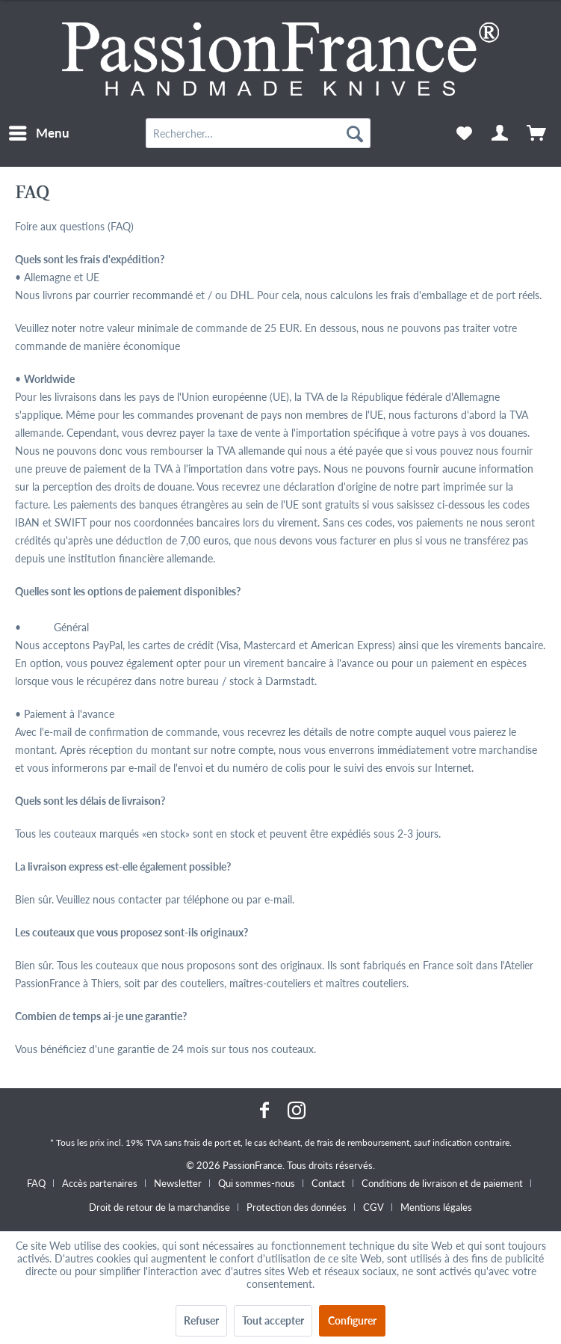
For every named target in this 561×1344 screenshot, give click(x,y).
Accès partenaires (99, 1183)
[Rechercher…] (258, 133)
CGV (373, 1207)
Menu (39, 131)
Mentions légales (436, 1207)
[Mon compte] (500, 133)
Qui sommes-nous (256, 1183)
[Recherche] (355, 133)
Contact (328, 1183)
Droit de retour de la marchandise (159, 1207)
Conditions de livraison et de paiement (442, 1183)
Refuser (201, 1320)
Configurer (352, 1320)
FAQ (36, 1183)
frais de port (207, 1142)
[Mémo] (464, 133)
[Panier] (537, 133)
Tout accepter (273, 1320)
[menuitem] (38, 133)
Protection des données (297, 1207)
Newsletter (178, 1183)
